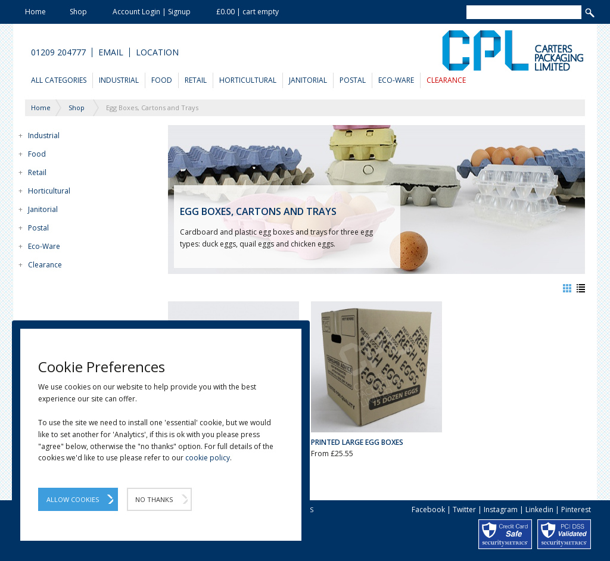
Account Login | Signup (152, 12)
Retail (196, 80)
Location (157, 52)
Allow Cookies (72, 499)
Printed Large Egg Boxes (357, 442)
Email (110, 52)
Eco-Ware (396, 80)
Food (161, 80)
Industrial (119, 80)
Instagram (501, 509)
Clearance (446, 80)
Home (35, 12)
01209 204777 (58, 52)
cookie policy (207, 458)
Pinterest (576, 509)
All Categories (58, 80)
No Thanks (154, 499)
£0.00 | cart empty (247, 12)
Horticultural (247, 80)
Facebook (428, 509)
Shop (78, 12)
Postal (353, 80)
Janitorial (308, 80)
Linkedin (539, 509)
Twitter (464, 509)
